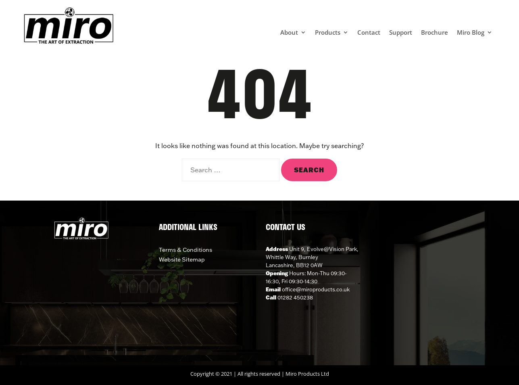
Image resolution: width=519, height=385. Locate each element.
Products (327, 32)
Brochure (434, 32)
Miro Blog (470, 32)
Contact (368, 32)
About (289, 32)
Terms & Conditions (185, 249)
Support (400, 32)
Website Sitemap (182, 259)
